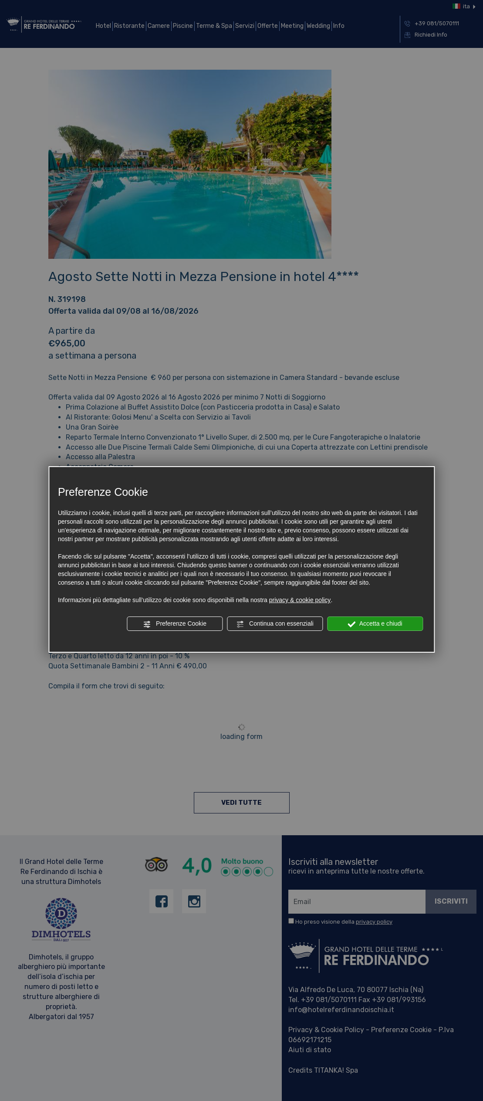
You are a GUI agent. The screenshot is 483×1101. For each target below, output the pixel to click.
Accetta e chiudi (375, 624)
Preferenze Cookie (174, 624)
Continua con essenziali (275, 624)
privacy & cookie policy (300, 599)
